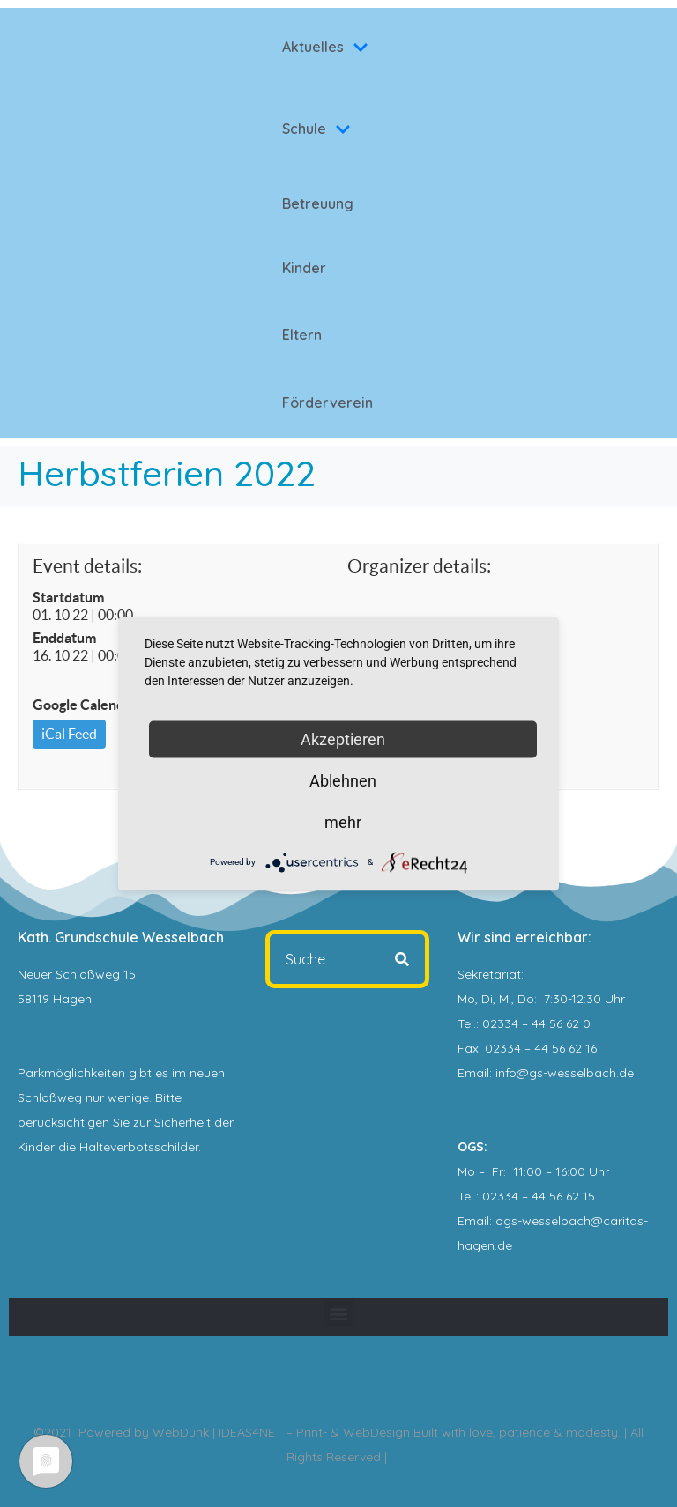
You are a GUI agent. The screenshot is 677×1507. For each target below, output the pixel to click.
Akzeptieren (343, 738)
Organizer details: (419, 566)
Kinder (304, 268)
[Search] (402, 959)
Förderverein (327, 402)
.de (503, 1245)
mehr (342, 821)
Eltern (302, 335)
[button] (338, 1312)
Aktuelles (325, 46)
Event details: (87, 566)
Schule (316, 128)
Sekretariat (489, 974)
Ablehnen (342, 780)
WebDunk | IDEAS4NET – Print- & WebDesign (281, 1432)
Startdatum (68, 597)
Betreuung (317, 203)
